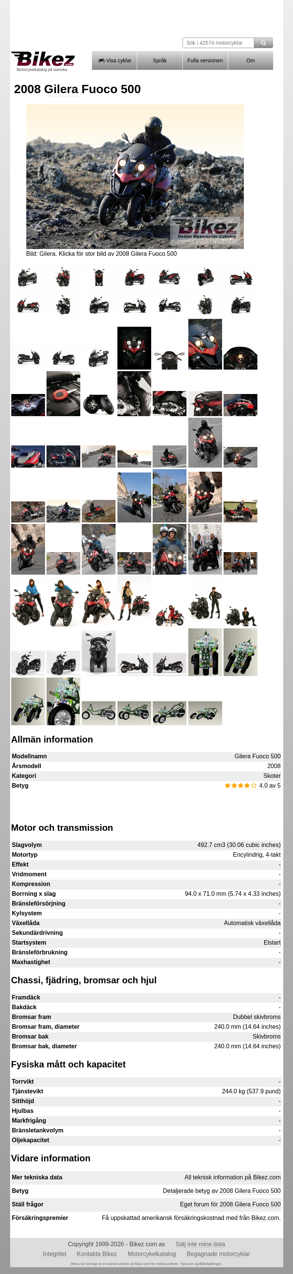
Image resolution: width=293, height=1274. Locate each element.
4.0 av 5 (270, 785)
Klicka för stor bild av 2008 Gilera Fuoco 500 (118, 254)
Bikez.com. (266, 1218)
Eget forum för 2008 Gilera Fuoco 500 (230, 1204)
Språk (160, 60)
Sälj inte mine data (200, 1244)
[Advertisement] (146, 802)
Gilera (61, 89)
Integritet (54, 1254)
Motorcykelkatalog (152, 1254)
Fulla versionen (205, 60)
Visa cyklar (114, 60)
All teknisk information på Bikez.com (233, 1177)
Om (250, 60)
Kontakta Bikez (97, 1254)
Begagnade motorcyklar (218, 1254)
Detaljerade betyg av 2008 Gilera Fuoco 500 (222, 1191)
